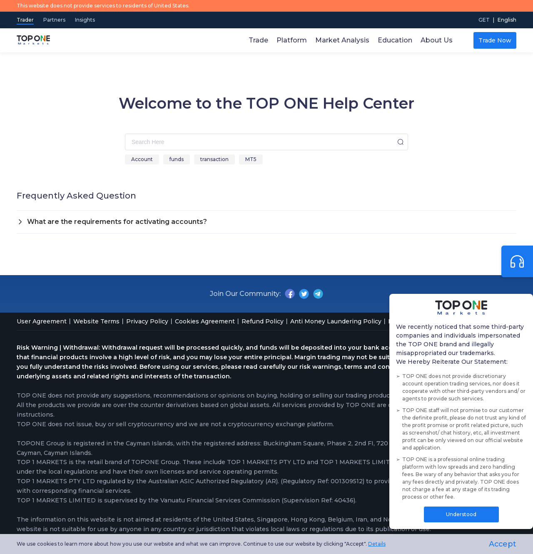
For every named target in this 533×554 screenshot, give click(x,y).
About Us (437, 40)
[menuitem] (507, 20)
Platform (291, 40)
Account (142, 159)
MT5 (251, 159)
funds (176, 159)
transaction (214, 159)
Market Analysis (342, 40)
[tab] (266, 222)
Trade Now (494, 40)
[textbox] (266, 142)
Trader (25, 20)
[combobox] (266, 142)
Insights (85, 20)
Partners (55, 20)
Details (377, 544)
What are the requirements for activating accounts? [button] (112, 222)
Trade (258, 40)
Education (395, 40)
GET (484, 20)
